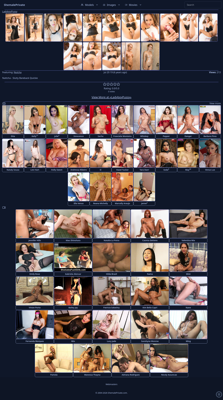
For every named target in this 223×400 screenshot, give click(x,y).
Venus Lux (210, 169)
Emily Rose (34, 274)
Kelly (35, 136)
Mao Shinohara (73, 240)
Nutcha (17, 72)
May (188, 169)
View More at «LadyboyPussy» (111, 97)
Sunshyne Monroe (150, 341)
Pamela (54, 374)
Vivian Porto (35, 307)
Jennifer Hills (35, 240)
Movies (133, 5)
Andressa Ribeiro (78, 169)
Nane (188, 307)
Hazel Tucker (122, 169)
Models (89, 5)
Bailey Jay (73, 307)
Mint (188, 274)
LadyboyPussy (9, 11)
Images (111, 5)
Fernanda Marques (35, 341)
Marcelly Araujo (122, 203)
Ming (188, 341)
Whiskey (144, 136)
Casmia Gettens (149, 240)
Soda (166, 169)
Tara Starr (144, 169)
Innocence (79, 136)
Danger (188, 136)
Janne (144, 203)
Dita (13, 136)
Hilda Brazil (111, 274)
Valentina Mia (188, 240)
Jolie (56, 136)
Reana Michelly (100, 203)
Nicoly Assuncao (169, 374)
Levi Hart (34, 169)
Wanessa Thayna (92, 374)
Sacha (100, 136)
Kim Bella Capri (150, 307)
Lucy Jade (111, 341)
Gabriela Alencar (73, 274)
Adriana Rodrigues (131, 374)
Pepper (166, 136)
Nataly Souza (13, 169)
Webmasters (111, 384)
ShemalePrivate (14, 5)
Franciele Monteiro (122, 136)
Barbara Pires (210, 136)
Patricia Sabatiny (111, 307)
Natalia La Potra (111, 240)
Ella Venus (78, 203)
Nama (150, 274)
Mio (73, 341)
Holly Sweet (56, 169)
